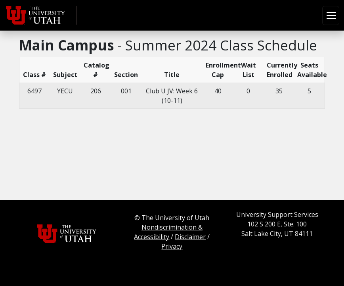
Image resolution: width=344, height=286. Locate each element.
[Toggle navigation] (330, 15)
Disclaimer (190, 236)
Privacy (171, 246)
